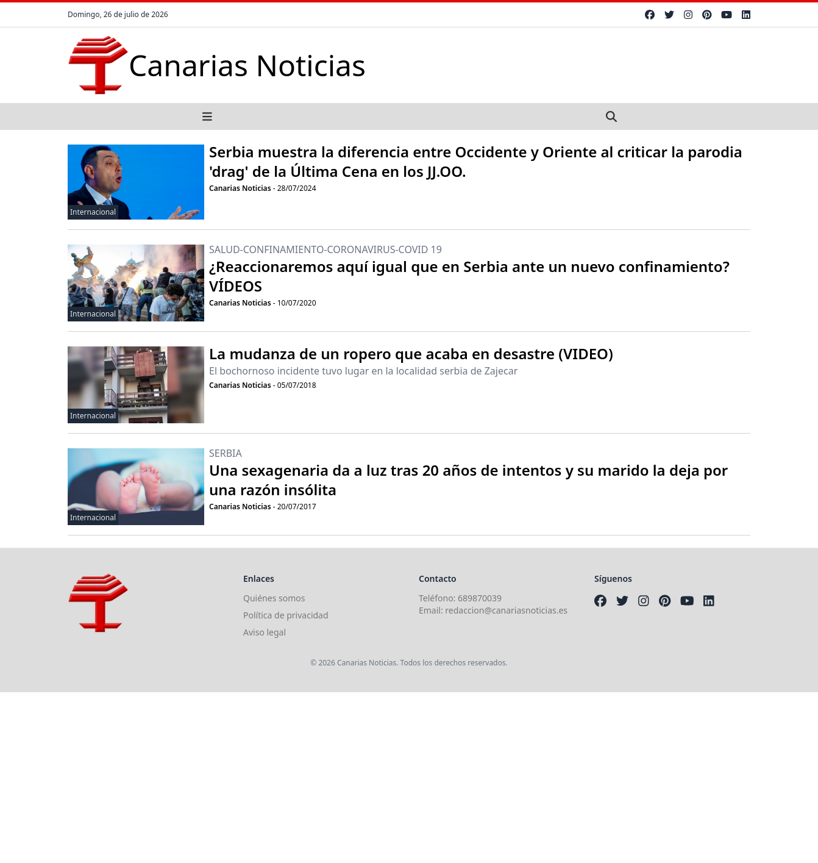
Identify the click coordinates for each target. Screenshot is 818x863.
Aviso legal (264, 632)
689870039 (480, 598)
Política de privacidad (286, 615)
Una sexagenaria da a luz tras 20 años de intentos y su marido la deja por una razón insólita (468, 480)
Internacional (93, 212)
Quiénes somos (274, 598)
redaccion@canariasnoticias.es (506, 610)
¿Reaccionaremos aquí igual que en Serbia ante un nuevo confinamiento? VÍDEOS (469, 276)
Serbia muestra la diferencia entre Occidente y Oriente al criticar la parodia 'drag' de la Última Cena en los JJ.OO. (475, 161)
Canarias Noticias (240, 188)
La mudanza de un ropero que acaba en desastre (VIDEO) (411, 353)
